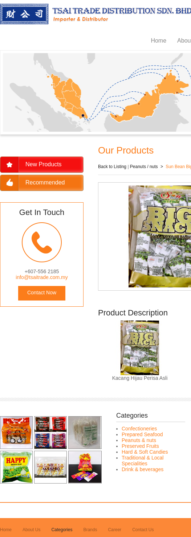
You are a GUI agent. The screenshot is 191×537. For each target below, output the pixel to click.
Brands (90, 529)
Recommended (45, 182)
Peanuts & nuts (139, 440)
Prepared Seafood (142, 434)
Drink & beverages (142, 469)
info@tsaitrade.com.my (42, 277)
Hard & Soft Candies (145, 452)
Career (114, 529)
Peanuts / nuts (144, 166)
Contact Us (143, 529)
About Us (31, 529)
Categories (61, 529)
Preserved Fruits (140, 446)
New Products (43, 164)
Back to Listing (112, 166)
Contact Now (41, 292)
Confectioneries (139, 428)
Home (158, 40)
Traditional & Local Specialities (142, 460)
